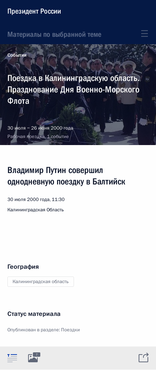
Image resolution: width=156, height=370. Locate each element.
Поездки (70, 330)
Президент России (34, 11)
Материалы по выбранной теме (54, 34)
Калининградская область (41, 281)
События (17, 55)
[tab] (12, 358)
